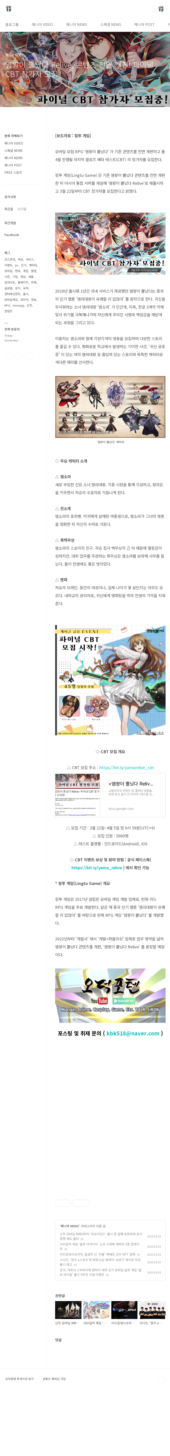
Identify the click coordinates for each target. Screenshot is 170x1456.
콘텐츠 (8, 311)
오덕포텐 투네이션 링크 (19, 1441)
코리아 (24, 299)
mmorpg (18, 305)
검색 (151, 9)
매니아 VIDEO (42, 24)
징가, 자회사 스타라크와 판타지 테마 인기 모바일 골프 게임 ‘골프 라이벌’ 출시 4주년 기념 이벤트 (100, 1334)
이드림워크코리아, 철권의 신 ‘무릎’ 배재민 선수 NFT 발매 (97, 1316)
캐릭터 (33, 265)
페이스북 (8, 356)
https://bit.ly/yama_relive (96, 867)
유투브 (29, 356)
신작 (29, 305)
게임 (25, 271)
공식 (17, 288)
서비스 (30, 259)
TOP (161, 1442)
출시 (25, 294)
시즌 (7, 276)
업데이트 (9, 282)
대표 (31, 276)
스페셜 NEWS (110, 24)
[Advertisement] (110, 1219)
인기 (23, 265)
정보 (33, 299)
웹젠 (33, 271)
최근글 (8, 209)
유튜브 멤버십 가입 (54, 1441)
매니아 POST (144, 24)
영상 (23, 276)
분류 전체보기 (13, 135)
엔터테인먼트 (12, 294)
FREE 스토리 (13, 172)
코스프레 (9, 259)
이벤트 (8, 265)
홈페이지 (23, 282)
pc (16, 265)
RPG (7, 305)
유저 (25, 288)
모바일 (8, 271)
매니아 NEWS (76, 24)
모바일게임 (11, 299)
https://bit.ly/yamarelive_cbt (126, 767)
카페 (33, 282)
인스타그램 (19, 356)
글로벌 (8, 288)
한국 (17, 271)
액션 (20, 259)
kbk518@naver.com (132, 1033)
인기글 (22, 209)
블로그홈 (12, 24)
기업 (15, 276)
